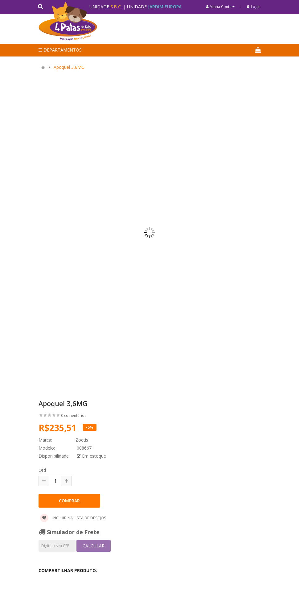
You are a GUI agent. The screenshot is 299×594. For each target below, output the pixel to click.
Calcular (93, 546)
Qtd (42, 470)
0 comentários (73, 415)
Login (253, 6)
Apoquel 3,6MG (69, 67)
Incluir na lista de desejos (73, 518)
